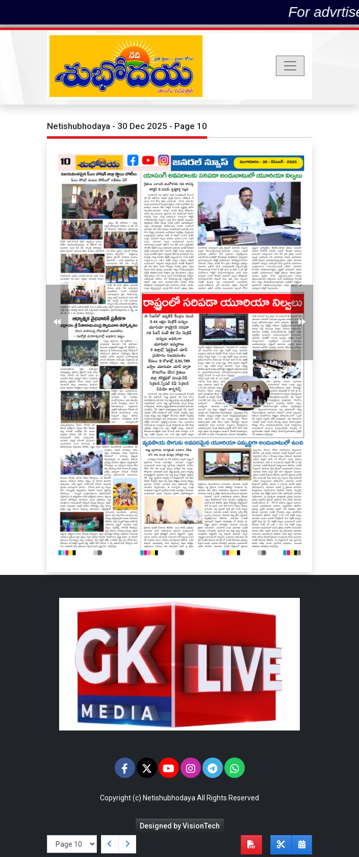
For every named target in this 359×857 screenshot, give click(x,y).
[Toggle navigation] (290, 66)
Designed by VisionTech (180, 826)
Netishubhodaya (169, 798)
